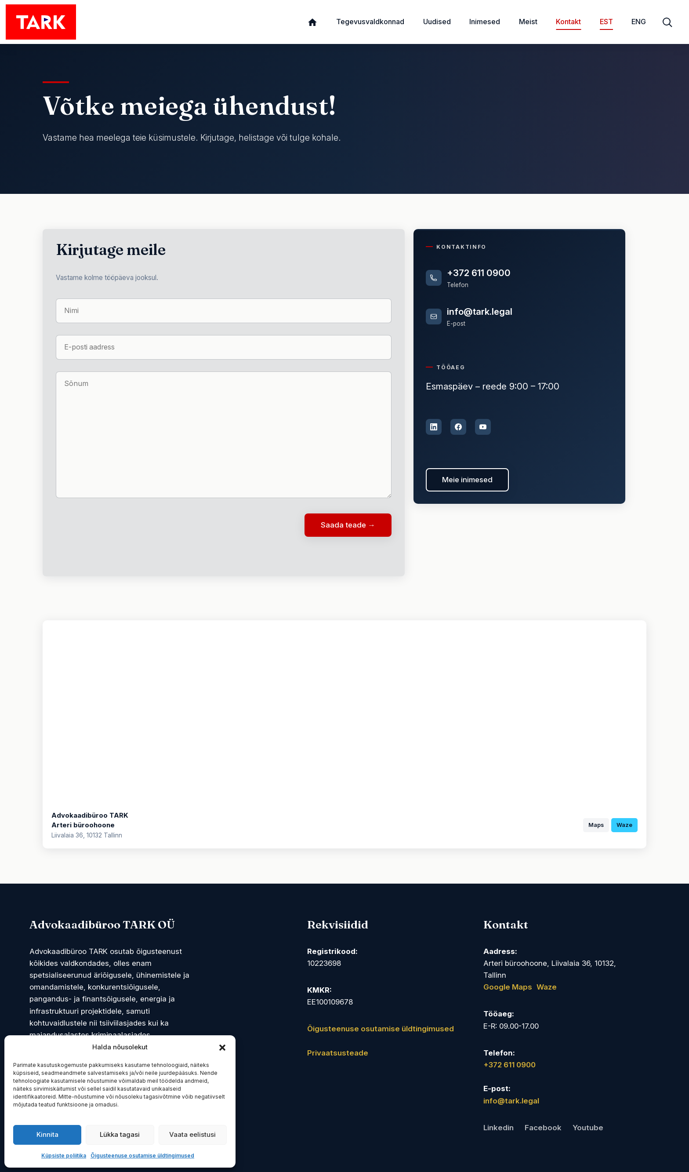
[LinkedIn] (434, 427)
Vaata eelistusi (192, 1134)
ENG (638, 21)
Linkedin (498, 1127)
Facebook (543, 1127)
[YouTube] (483, 427)
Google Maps (507, 987)
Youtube (588, 1127)
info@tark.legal (479, 311)
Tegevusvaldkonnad (370, 21)
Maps (596, 825)
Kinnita (47, 1134)
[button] (222, 1047)
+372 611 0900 (479, 272)
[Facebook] (458, 427)
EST (606, 21)
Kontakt (568, 21)
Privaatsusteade (337, 1052)
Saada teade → (348, 524)
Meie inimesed (467, 479)
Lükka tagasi (120, 1134)
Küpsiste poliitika (63, 1155)
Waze (624, 825)
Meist (528, 21)
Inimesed (484, 21)
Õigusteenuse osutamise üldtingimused (142, 1155)
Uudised (437, 21)
